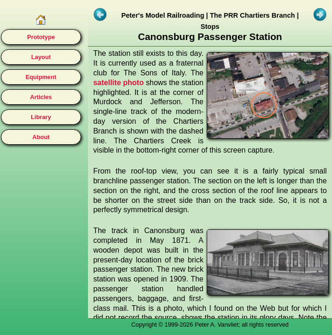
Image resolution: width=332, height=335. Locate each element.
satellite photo (118, 83)
